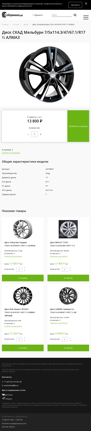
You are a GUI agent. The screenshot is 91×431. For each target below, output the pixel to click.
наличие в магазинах (11, 153)
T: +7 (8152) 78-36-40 (12, 381)
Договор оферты (8, 427)
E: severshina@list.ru (10, 385)
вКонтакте (7, 395)
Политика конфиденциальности (14, 423)
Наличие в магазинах (13, 256)
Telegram (7, 399)
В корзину (22, 278)
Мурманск (38, 15)
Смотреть (75, 5)
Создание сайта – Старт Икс (12, 420)
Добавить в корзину (78, 126)
